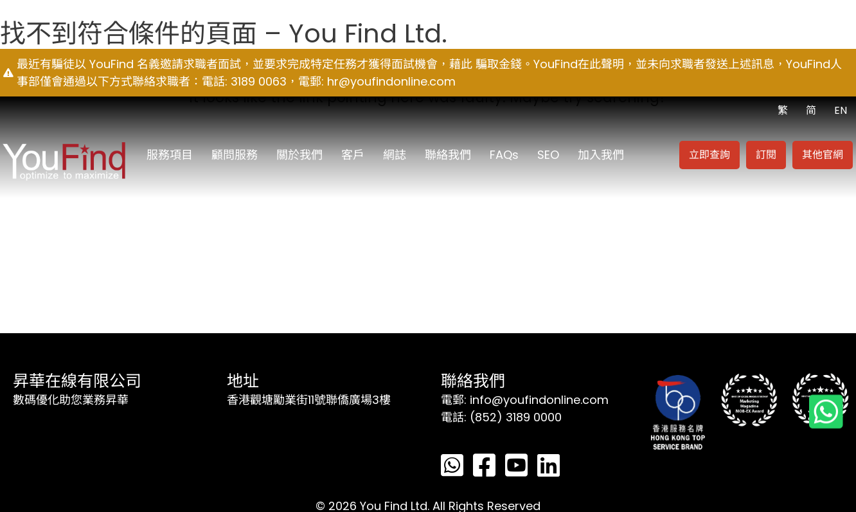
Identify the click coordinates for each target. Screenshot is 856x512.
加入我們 (601, 155)
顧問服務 (234, 155)
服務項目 (170, 155)
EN (840, 110)
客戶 (352, 155)
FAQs (504, 155)
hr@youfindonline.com (391, 81)
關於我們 (299, 155)
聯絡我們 (448, 155)
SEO (548, 155)
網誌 (394, 155)
